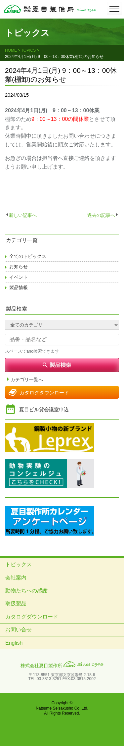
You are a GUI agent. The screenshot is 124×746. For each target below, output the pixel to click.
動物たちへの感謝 (26, 590)
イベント (18, 277)
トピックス (18, 564)
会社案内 (15, 577)
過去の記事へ (101, 215)
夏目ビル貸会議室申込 (44, 409)
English (13, 643)
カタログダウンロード (44, 392)
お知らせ (18, 266)
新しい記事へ (23, 215)
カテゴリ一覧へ (27, 379)
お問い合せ (18, 629)
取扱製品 (15, 603)
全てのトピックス (27, 256)
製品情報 (18, 287)
